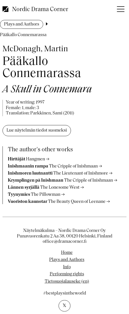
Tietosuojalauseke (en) (67, 281)
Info (67, 267)
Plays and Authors (21, 24)
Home (67, 253)
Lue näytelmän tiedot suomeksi (37, 130)
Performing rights (67, 274)
